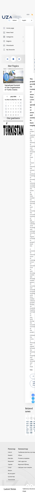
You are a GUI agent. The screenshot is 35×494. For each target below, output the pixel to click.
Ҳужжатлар (11, 476)
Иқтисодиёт (11, 473)
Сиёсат (10, 452)
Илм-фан (10, 458)
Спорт (10, 467)
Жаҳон (10, 470)
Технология (11, 479)
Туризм (10, 464)
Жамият (10, 455)
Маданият (11, 461)
